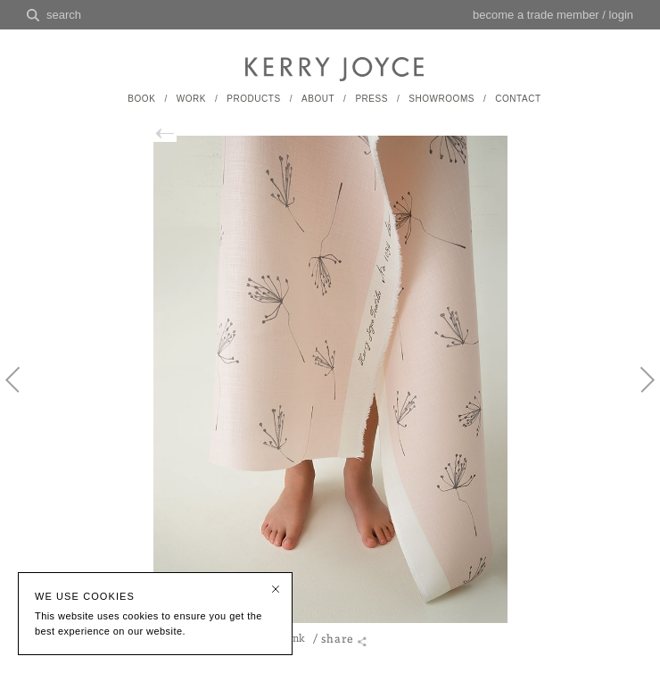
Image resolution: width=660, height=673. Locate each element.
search (63, 15)
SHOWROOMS (441, 99)
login (621, 14)
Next (638, 394)
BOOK (141, 99)
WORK (191, 99)
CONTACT (517, 99)
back (173, 133)
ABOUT (317, 99)
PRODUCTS (253, 99)
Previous (22, 394)
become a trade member (536, 14)
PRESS (371, 99)
